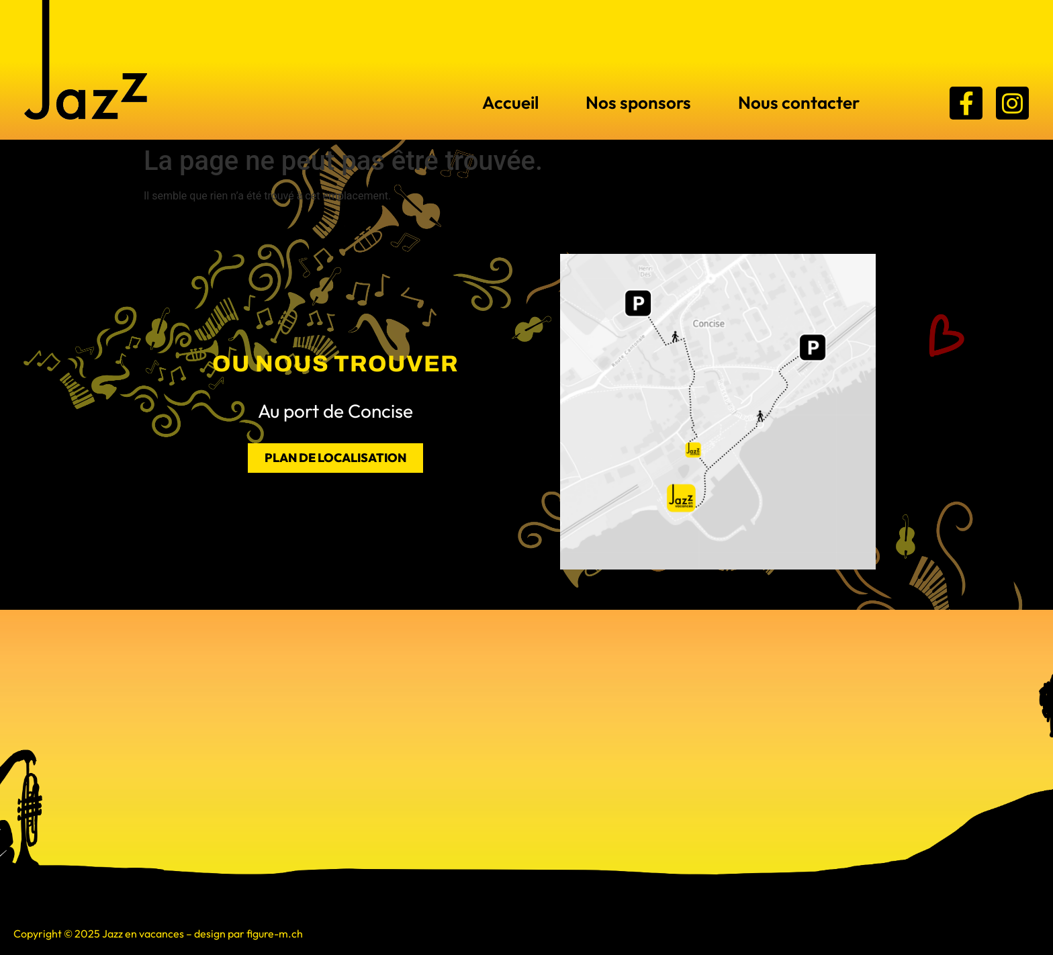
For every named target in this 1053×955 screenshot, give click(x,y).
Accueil (510, 102)
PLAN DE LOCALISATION (335, 457)
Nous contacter (799, 102)
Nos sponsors (638, 102)
